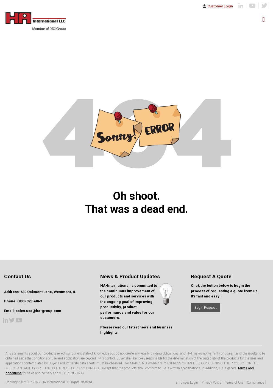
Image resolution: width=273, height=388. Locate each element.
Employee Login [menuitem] (187, 382)
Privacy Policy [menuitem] (211, 382)
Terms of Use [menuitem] (234, 382)
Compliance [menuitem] (255, 382)
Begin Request (205, 307)
